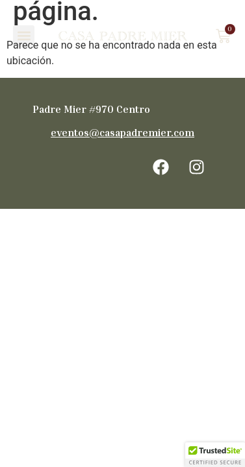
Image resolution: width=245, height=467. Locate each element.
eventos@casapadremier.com (122, 132)
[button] (23, 36)
